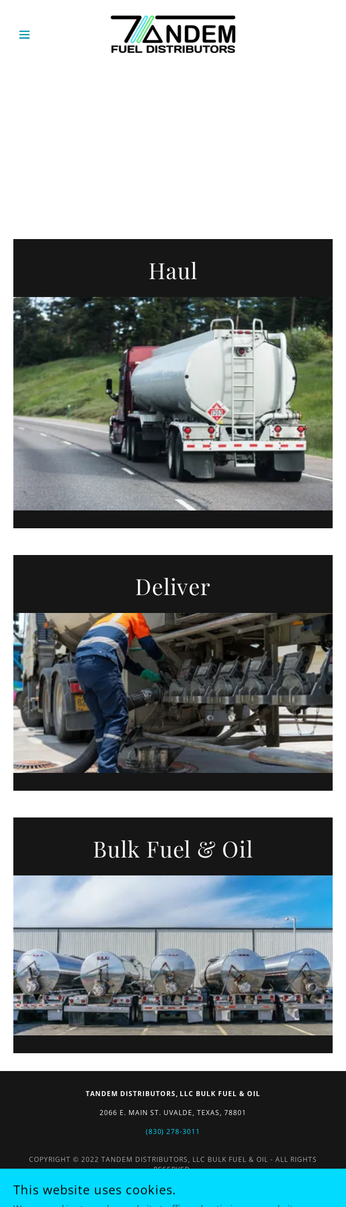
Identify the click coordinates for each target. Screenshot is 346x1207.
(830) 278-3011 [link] (173, 1131)
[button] (37, 34)
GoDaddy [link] (197, 1184)
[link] (173, 34)
